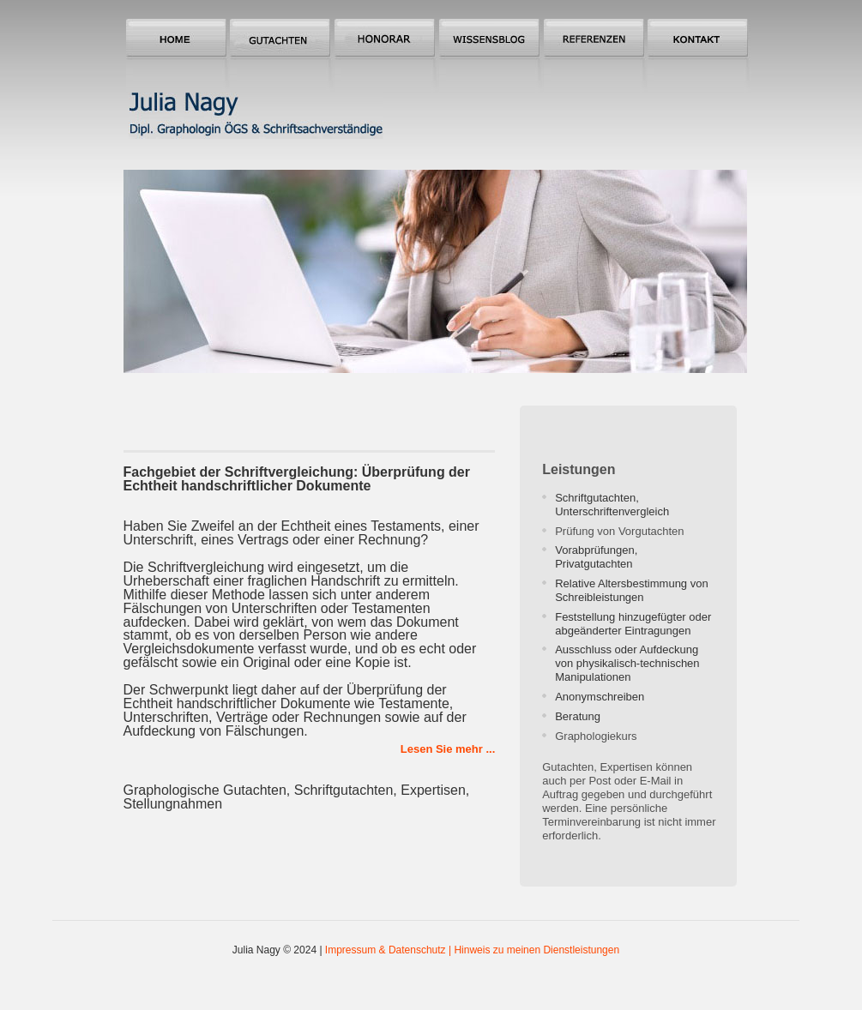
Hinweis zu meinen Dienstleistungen (536, 950)
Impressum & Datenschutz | (390, 950)
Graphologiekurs (595, 736)
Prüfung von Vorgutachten (619, 531)
